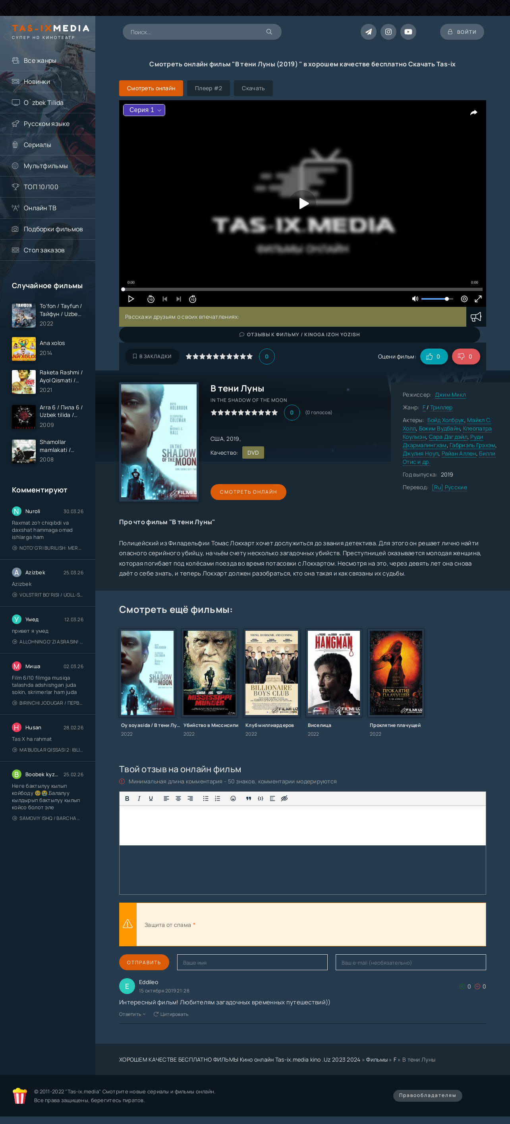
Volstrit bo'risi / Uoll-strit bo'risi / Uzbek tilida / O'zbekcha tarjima (47, 596)
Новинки (37, 81)
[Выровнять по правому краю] (190, 798)
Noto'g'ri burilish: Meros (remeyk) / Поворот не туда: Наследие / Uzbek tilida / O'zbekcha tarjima (47, 549)
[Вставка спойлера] (272, 798)
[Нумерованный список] (218, 798)
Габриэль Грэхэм (472, 445)
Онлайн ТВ (40, 207)
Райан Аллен (459, 453)
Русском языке (47, 123)
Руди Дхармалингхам (443, 441)
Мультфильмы (46, 165)
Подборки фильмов (53, 229)
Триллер (441, 407)
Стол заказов (44, 250)
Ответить (132, 1014)
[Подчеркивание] (151, 798)
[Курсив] (139, 798)
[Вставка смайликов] (233, 798)
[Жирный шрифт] (127, 798)
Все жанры (40, 60)
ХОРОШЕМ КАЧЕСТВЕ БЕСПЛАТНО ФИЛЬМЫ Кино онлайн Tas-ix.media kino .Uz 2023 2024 (240, 1059)
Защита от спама (168, 924)
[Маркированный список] (206, 798)
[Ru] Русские (449, 487)
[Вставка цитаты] (249, 798)
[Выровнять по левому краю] (166, 798)
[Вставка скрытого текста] (284, 798)
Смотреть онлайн (247, 491)
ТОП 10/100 (41, 186)
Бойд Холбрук (445, 420)
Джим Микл (450, 394)
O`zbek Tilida (44, 102)
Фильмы (377, 1059)
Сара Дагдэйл (448, 436)
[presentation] (284, 924)
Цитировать (171, 1014)
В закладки (152, 356)
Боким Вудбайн (439, 428)
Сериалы (37, 144)
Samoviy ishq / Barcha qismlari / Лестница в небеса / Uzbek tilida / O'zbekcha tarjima (47, 819)
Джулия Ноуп (421, 453)
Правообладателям (427, 1095)
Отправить (144, 962)
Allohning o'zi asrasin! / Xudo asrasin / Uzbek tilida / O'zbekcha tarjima (47, 643)
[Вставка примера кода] (261, 798)
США (217, 438)
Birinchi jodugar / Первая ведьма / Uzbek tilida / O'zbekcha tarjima (47, 704)
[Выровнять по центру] (178, 798)
